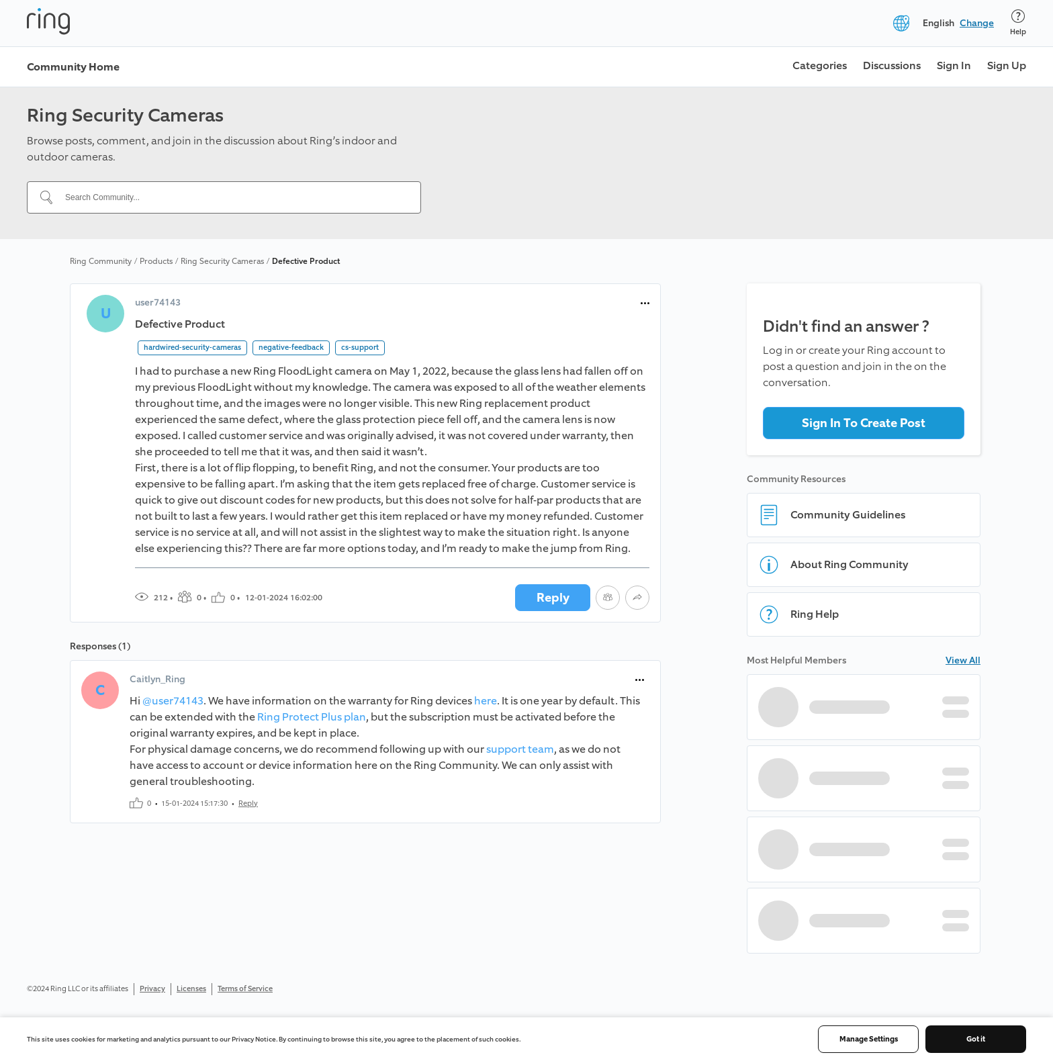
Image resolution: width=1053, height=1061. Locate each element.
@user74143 (172, 701)
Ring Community (101, 261)
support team (520, 749)
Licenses (191, 989)
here (485, 701)
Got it (975, 1039)
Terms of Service (245, 989)
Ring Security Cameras (222, 261)
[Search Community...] (232, 197)
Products (156, 261)
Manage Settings (868, 1039)
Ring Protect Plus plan (311, 717)
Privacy (152, 989)
